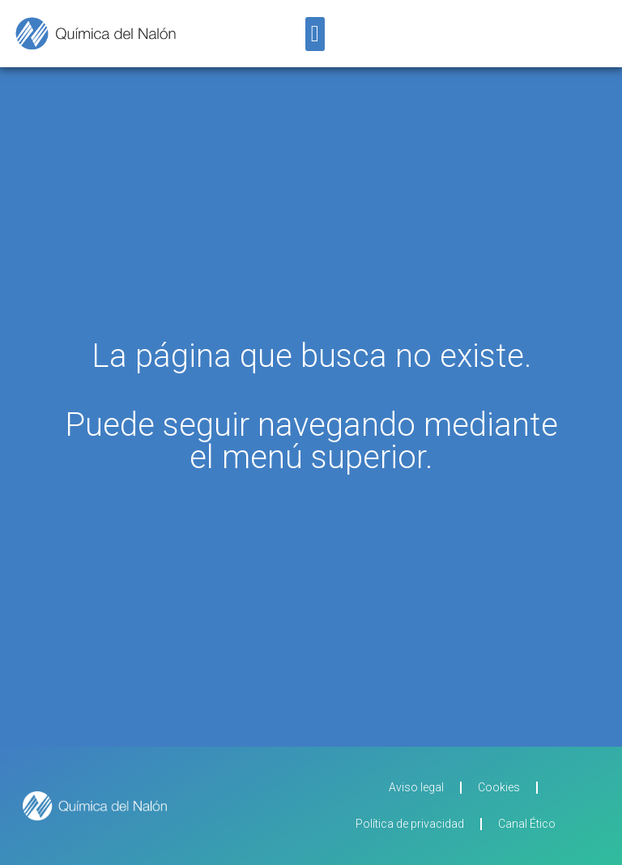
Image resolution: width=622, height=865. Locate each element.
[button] (315, 34)
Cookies (499, 787)
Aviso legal (416, 787)
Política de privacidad (410, 823)
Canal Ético (527, 823)
